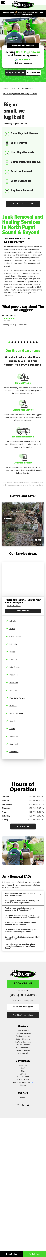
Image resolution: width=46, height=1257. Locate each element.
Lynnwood (13, 675)
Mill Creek (13, 690)
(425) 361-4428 (15, 72)
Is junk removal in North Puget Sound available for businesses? (23, 923)
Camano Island (15, 636)
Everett (12, 652)
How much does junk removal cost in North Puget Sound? (23, 894)
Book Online (23, 983)
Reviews (23, 1097)
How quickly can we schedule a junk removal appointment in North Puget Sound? (23, 946)
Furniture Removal (23, 1036)
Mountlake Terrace (17, 698)
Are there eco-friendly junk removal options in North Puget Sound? (23, 909)
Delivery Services (23, 1050)
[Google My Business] (27, 1105)
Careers (23, 1074)
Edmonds (13, 644)
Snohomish (13, 736)
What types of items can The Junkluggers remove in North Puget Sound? (23, 902)
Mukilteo (12, 706)
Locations (15, 88)
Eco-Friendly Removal (23, 437)
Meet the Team (23, 1077)
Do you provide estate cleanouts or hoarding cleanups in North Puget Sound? (23, 916)
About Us (23, 1065)
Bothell (12, 629)
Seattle (12, 721)
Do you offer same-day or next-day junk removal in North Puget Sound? (23, 931)
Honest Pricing (23, 383)
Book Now (33, 72)
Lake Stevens (14, 667)
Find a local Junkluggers (23, 1007)
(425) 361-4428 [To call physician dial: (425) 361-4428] (14, 606)
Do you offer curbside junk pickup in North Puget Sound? (23, 938)
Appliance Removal (23, 1033)
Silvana (12, 729)
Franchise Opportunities (23, 1015)
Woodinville (13, 752)
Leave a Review (23, 611)
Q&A (23, 1068)
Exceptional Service (23, 410)
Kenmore (13, 659)
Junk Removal (23, 1031)
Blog (23, 1071)
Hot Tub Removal (23, 1047)
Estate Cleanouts (23, 1039)
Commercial (23, 1053)
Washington (26, 88)
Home (5, 88)
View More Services (23, 204)
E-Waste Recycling (23, 1042)
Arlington (13, 621)
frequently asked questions (18, 885)
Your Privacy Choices (23, 1082)
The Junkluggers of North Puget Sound (20, 94)
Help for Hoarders (23, 1045)
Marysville (13, 683)
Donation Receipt (23, 463)
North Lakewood (16, 713)
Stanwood (13, 744)
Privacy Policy (23, 1079)
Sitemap (23, 1085)
